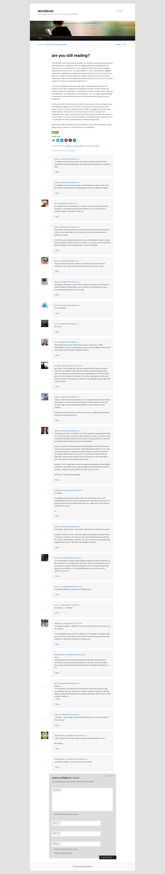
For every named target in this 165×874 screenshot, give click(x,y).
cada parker (57, 490)
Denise (56, 305)
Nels (55, 261)
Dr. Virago (57, 366)
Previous (117, 44)
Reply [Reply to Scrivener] (57, 576)
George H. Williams (61, 44)
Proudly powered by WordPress (82, 866)
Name (56, 822)
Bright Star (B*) (59, 735)
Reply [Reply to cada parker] (57, 516)
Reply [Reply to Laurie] (57, 613)
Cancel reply (110, 776)
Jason (56, 159)
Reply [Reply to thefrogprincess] (57, 767)
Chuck (56, 282)
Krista (56, 227)
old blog (77, 68)
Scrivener (57, 558)
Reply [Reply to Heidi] (57, 355)
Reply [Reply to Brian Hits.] (57, 595)
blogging (68, 146)
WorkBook (46, 11)
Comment (56, 790)
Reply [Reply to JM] (57, 217)
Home (40, 38)
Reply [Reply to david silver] (57, 644)
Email (56, 833)
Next (125, 44)
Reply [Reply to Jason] (57, 172)
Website (55, 843)
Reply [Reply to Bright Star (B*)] (57, 749)
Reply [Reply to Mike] (57, 704)
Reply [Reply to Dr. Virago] (57, 387)
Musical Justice (59, 654)
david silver (57, 623)
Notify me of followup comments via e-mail (66, 814)
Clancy (56, 526)
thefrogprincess (59, 759)
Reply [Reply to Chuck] (57, 295)
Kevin (56, 397)
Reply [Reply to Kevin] (57, 420)
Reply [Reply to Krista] (57, 250)
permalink (96, 146)
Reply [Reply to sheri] (57, 332)
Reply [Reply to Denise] (57, 313)
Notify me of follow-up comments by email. (66, 849)
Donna (56, 182)
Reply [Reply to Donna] (57, 193)
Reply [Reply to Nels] (57, 271)
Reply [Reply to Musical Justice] (57, 673)
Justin (56, 714)
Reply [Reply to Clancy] (57, 548)
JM (55, 203)
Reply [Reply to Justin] (57, 725)
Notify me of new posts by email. (63, 853)
